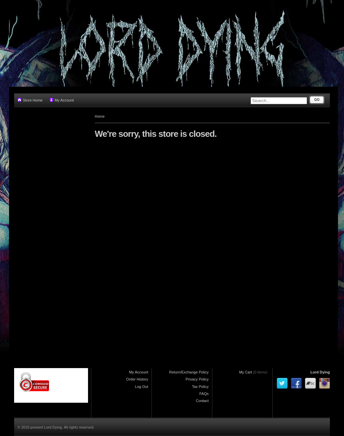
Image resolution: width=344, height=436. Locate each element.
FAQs (204, 394)
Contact (202, 401)
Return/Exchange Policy (189, 372)
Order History (137, 379)
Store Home (30, 100)
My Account (61, 100)
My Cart (245, 372)
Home (99, 116)
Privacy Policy (197, 379)
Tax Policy (200, 387)
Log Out (141, 387)
